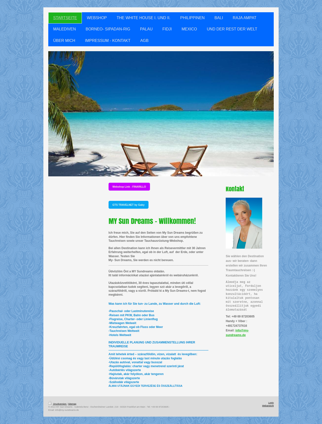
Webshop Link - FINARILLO (129, 186)
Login (271, 402)
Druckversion (57, 404)
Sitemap (72, 404)
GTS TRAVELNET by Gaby (128, 204)
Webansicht (268, 405)
